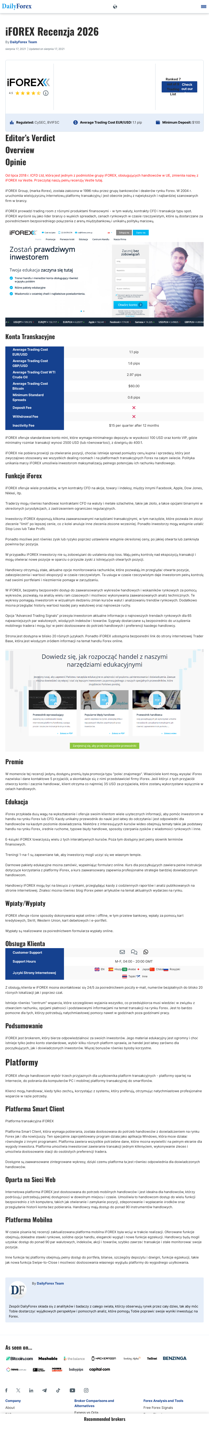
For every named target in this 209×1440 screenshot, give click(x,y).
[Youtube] (72, 1390)
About (10, 1407)
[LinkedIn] (31, 1390)
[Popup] (45, 93)
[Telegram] (44, 1390)
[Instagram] (86, 1390)
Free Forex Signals (158, 1407)
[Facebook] (6, 1390)
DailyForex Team (50, 1283)
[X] (18, 1390)
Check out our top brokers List (187, 86)
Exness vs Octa (86, 1412)
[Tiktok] (58, 1390)
